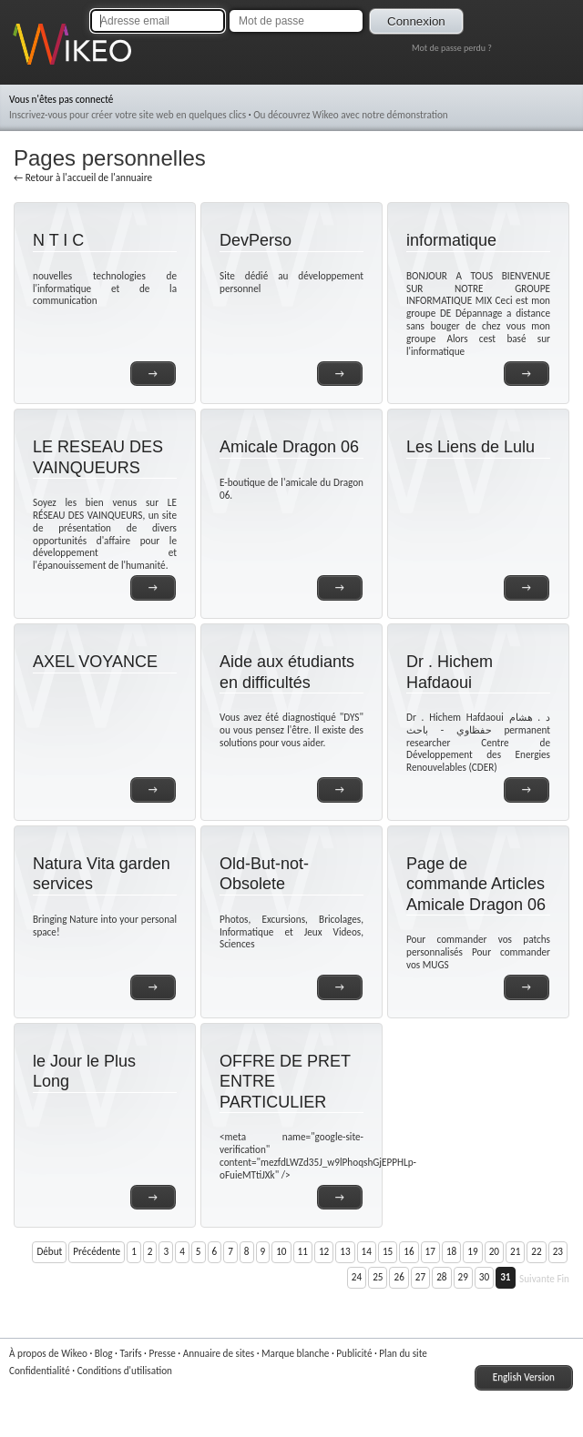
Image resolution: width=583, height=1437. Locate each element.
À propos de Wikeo (48, 1353)
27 (420, 1276)
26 (399, 1276)
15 (388, 1251)
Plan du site (403, 1353)
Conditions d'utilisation (124, 1370)
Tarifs (130, 1353)
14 (367, 1251)
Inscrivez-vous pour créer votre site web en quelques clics (127, 114)
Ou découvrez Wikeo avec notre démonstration (350, 114)
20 (494, 1251)
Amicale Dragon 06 (289, 447)
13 (345, 1251)
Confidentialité (39, 1370)
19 (472, 1251)
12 (324, 1251)
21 (515, 1251)
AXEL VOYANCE (95, 662)
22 (536, 1251)
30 (484, 1276)
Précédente (96, 1251)
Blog (104, 1353)
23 (558, 1251)
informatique (451, 240)
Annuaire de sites (218, 1353)
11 (303, 1251)
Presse (161, 1353)
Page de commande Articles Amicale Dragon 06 (476, 884)
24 (357, 1276)
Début (49, 1251)
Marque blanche (295, 1353)
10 (281, 1251)
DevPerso (256, 240)
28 (441, 1276)
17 (430, 1251)
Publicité (354, 1353)
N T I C (58, 240)
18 (451, 1251)
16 (409, 1251)
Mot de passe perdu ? (452, 48)
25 (378, 1276)
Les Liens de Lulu (470, 447)
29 (463, 1276)
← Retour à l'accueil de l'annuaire (83, 177)
